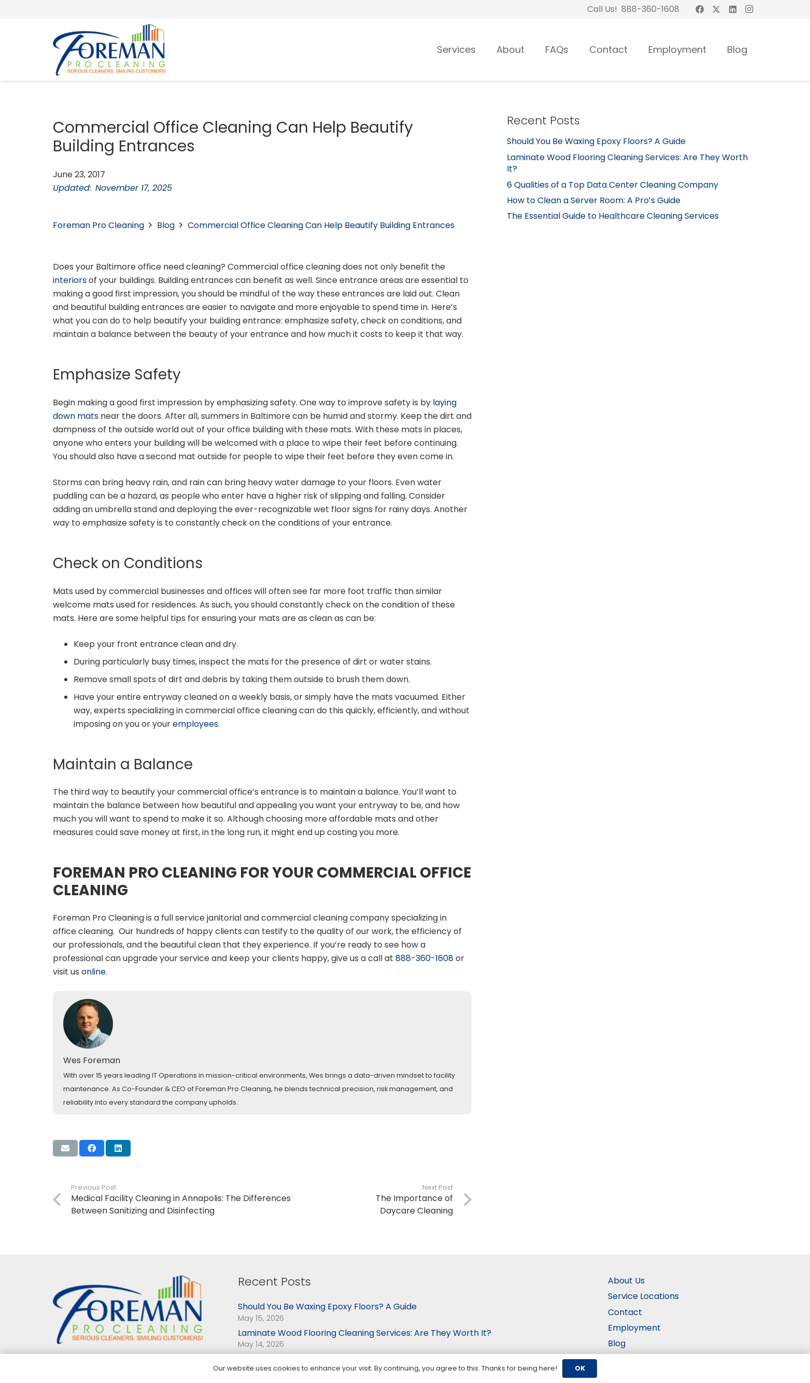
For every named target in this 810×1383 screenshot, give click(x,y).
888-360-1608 (424, 958)
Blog (166, 225)
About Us (626, 1281)
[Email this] (65, 1148)
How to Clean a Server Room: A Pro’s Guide (593, 200)
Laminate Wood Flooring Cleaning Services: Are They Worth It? (627, 163)
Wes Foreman (91, 1060)
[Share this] (91, 1148)
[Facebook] (699, 9)
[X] (716, 9)
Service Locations (643, 1296)
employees (195, 724)
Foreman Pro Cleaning (98, 225)
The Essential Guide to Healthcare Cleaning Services (613, 216)
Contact (625, 1312)
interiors (70, 280)
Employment (634, 1328)
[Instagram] (749, 9)
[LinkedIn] (732, 9)
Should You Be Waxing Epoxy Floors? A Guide (596, 141)
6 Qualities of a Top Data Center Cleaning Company (612, 185)
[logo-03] (109, 50)
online (93, 972)
